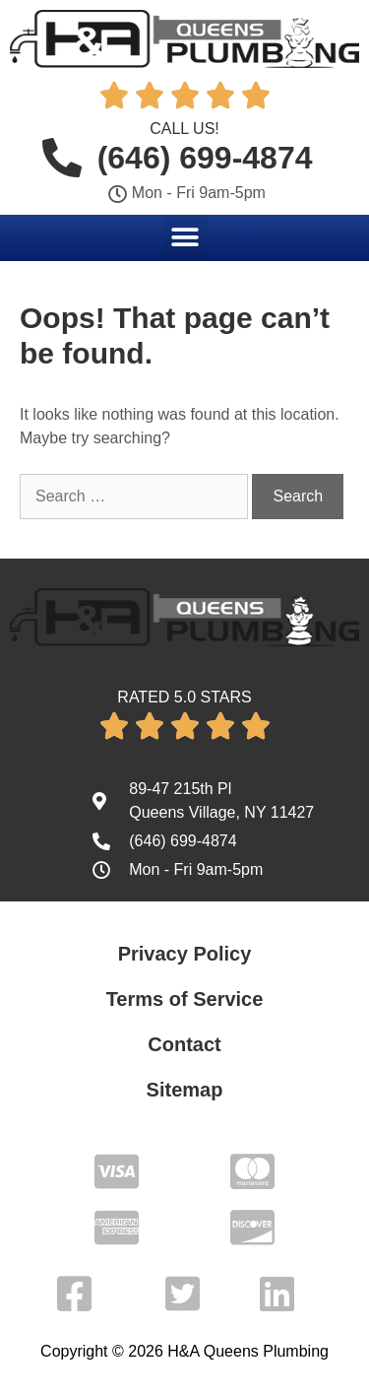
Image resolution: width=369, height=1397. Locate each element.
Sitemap (185, 1089)
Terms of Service (185, 999)
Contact (184, 1044)
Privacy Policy (185, 954)
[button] (184, 237)
